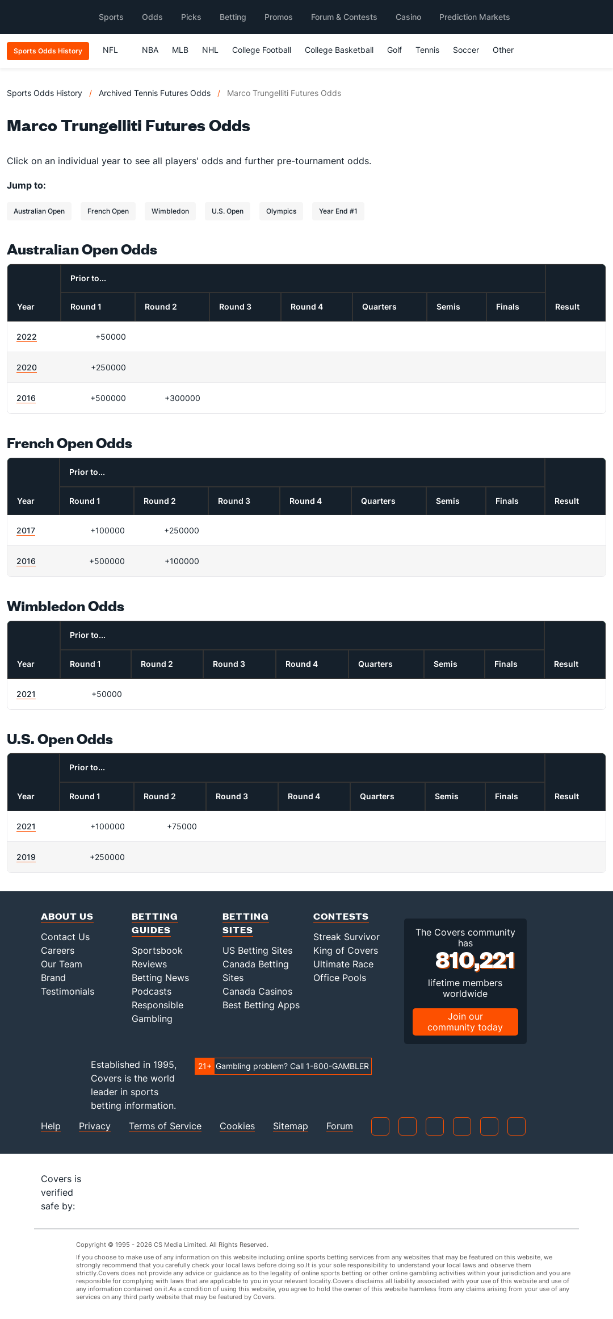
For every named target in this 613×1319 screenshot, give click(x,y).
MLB (180, 50)
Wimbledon (170, 211)
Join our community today (465, 1022)
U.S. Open (227, 211)
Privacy (95, 1126)
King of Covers (345, 950)
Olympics (281, 211)
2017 (25, 530)
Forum (339, 1126)
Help (51, 1126)
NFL (115, 50)
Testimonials (67, 991)
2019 (26, 857)
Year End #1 (338, 211)
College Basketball (339, 50)
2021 (26, 694)
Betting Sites (245, 922)
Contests (341, 916)
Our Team (61, 964)
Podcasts (151, 991)
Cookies (237, 1126)
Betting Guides (155, 922)
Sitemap (290, 1126)
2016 (26, 398)
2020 (26, 367)
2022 (26, 336)
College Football (261, 50)
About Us (67, 916)
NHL (210, 50)
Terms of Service (165, 1126)
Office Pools (339, 977)
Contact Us (65, 936)
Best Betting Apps (261, 1005)
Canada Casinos (257, 991)
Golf (394, 50)
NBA (150, 50)
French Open (108, 211)
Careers (57, 950)
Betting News (160, 977)
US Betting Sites (257, 950)
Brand (53, 977)
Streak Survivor (346, 936)
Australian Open (39, 211)
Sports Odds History (44, 93)
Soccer (466, 50)
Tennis (427, 50)
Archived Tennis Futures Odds (155, 93)
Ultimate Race (343, 964)
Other (508, 50)
